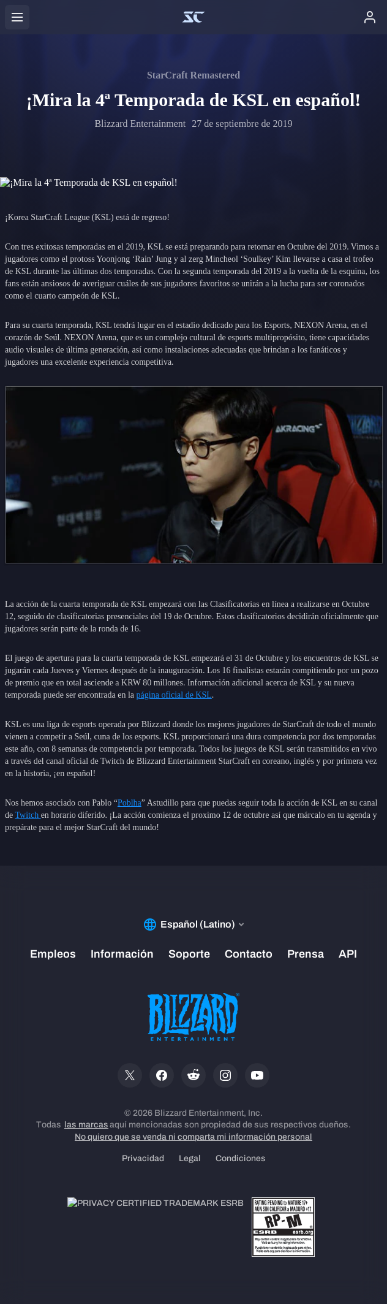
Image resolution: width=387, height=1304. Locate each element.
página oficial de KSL (174, 695)
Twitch (27, 815)
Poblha (129, 802)
